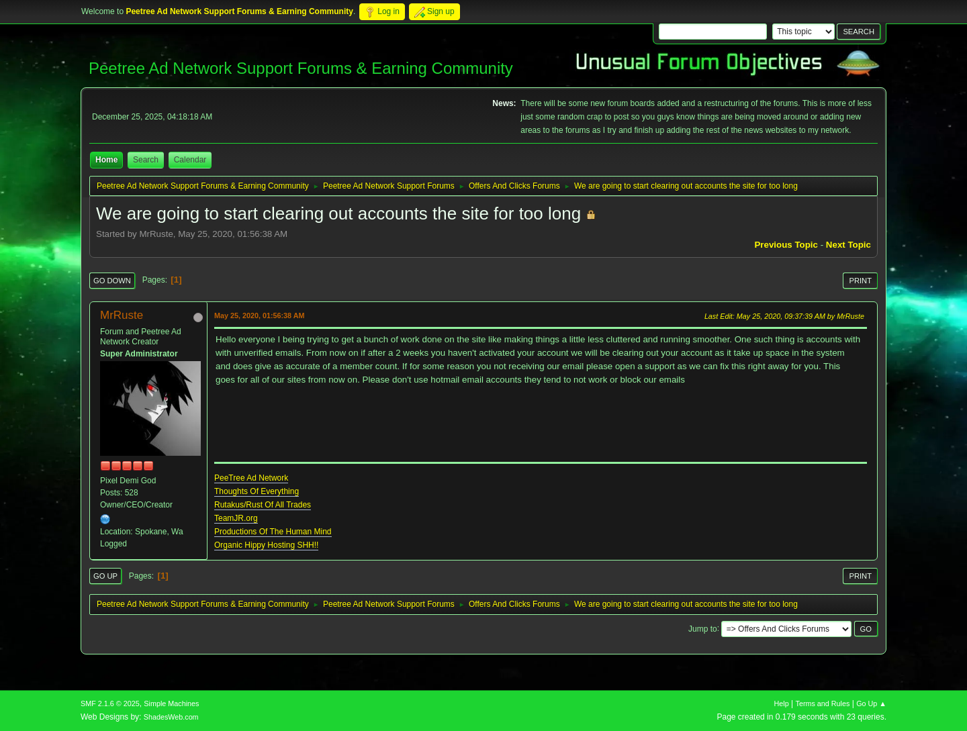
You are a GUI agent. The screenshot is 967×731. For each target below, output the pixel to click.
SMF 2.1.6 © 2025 (110, 703)
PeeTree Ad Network (251, 478)
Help (781, 703)
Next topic (848, 245)
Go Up (105, 576)
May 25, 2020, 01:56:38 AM (259, 315)
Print (860, 281)
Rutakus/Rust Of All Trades (262, 504)
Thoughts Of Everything (256, 491)
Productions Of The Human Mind (273, 531)
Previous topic (786, 245)
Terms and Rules (823, 703)
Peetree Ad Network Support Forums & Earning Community (301, 68)
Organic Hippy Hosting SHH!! (266, 545)
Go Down (112, 281)
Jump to (702, 628)
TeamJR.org (236, 518)
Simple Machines (171, 703)
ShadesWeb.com (171, 717)
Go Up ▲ (871, 703)
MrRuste (121, 315)
